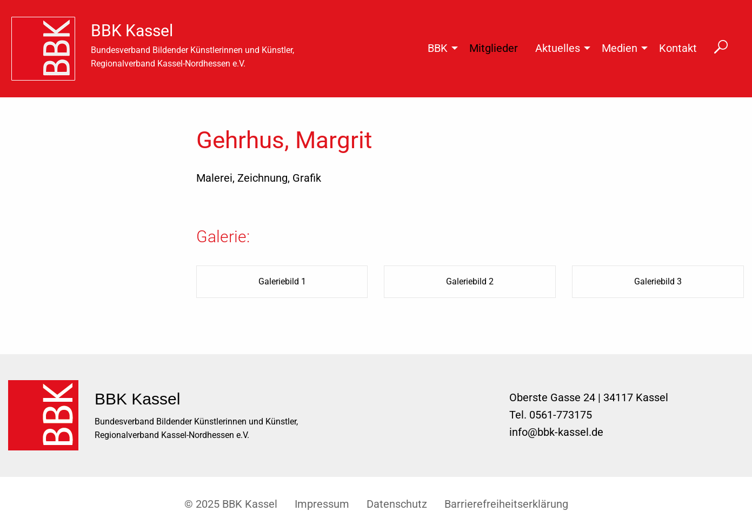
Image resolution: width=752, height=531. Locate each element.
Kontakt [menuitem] (678, 48)
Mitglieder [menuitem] (493, 48)
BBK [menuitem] (438, 48)
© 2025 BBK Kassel (230, 503)
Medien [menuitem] (619, 48)
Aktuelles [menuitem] (557, 48)
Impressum (322, 503)
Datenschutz (397, 503)
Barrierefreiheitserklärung (506, 503)
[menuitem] (47, 48)
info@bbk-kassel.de (556, 432)
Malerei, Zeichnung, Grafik (258, 177)
